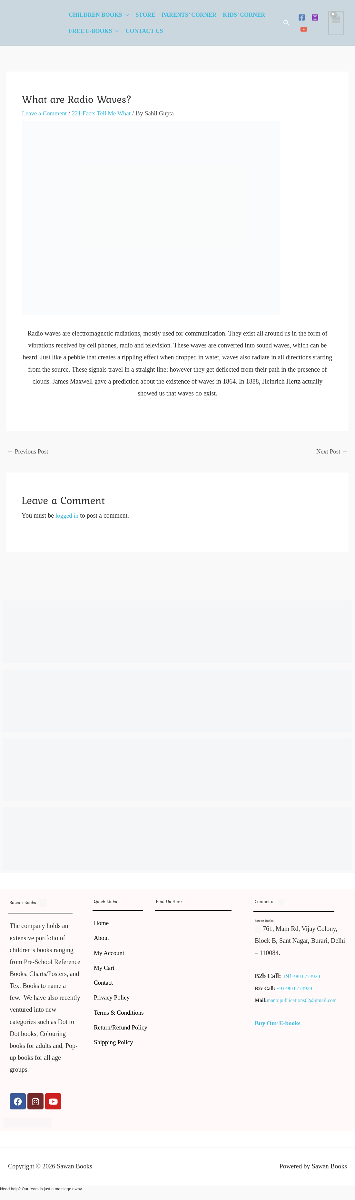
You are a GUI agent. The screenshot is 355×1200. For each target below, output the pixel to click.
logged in (67, 516)
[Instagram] (315, 17)
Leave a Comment (45, 113)
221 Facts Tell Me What (105, 113)
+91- (289, 976)
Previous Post (28, 451)
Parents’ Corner (189, 15)
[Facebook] (301, 17)
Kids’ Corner (244, 15)
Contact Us (144, 31)
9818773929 (308, 977)
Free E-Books (90, 31)
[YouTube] (303, 29)
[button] (286, 23)
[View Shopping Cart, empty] (336, 23)
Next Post (331, 451)
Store (145, 15)
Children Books (95, 15)
